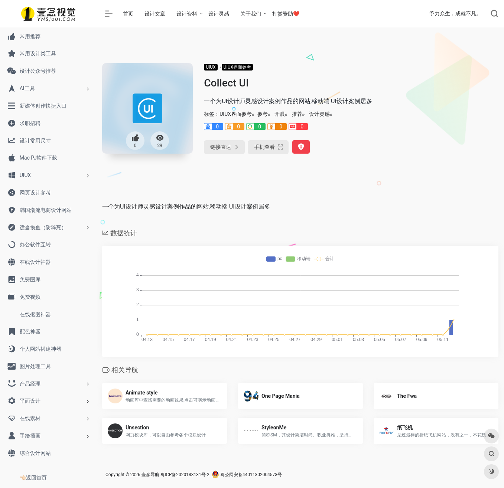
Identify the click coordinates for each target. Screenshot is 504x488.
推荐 (297, 114)
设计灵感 (218, 14)
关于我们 (250, 14)
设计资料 (186, 14)
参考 (262, 114)
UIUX (210, 67)
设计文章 (154, 14)
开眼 (279, 114)
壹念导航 (150, 474)
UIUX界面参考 (237, 67)
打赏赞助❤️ (285, 14)
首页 (128, 14)
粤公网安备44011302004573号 (247, 474)
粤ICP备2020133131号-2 (184, 474)
